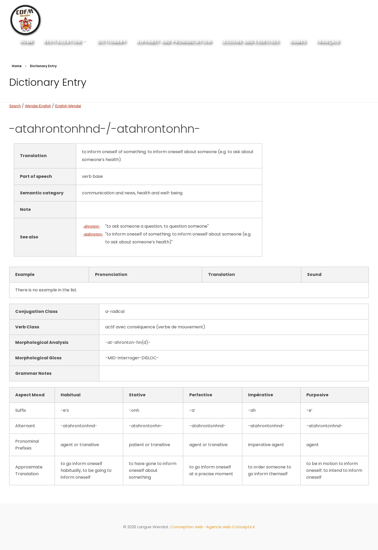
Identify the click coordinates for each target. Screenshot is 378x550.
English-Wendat (68, 106)
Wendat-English (38, 106)
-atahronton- (93, 234)
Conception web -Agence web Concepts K (212, 527)
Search (15, 106)
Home (17, 66)
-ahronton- (91, 226)
